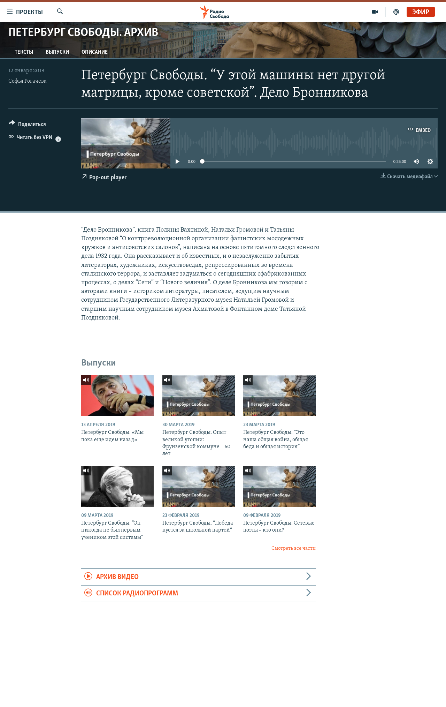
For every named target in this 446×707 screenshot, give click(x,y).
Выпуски (57, 52)
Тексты (24, 52)
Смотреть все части (293, 548)
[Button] (27, 125)
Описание (95, 52)
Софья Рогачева (27, 81)
